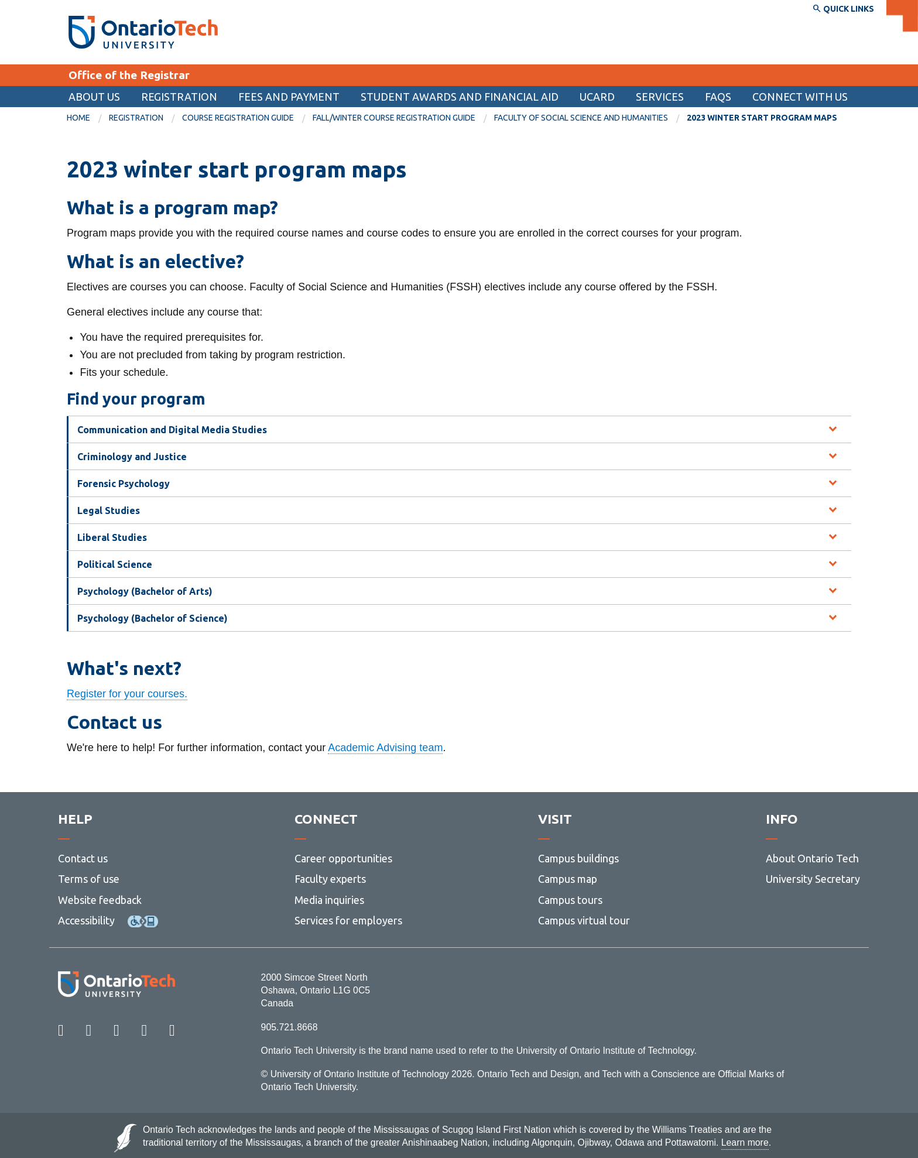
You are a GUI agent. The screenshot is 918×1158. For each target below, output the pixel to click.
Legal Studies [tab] (108, 510)
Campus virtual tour (584, 920)
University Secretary (813, 879)
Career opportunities (343, 858)
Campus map (567, 879)
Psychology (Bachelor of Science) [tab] (152, 618)
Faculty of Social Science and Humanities (581, 117)
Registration (179, 96)
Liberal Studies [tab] (112, 537)
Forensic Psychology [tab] (123, 483)
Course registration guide (238, 117)
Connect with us (800, 96)
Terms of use (88, 879)
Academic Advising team (385, 747)
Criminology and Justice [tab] (132, 456)
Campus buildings (578, 858)
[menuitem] (459, 96)
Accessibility (86, 920)
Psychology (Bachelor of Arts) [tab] (145, 591)
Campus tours (570, 900)
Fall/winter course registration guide (394, 117)
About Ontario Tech (812, 858)
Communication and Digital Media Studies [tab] (172, 429)
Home (78, 117)
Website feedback (100, 900)
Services (660, 96)
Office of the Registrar (129, 74)
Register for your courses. (127, 694)
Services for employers (348, 920)
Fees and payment (289, 96)
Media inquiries (329, 900)
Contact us (83, 858)
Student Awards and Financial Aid (460, 96)
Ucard (597, 96)
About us (94, 96)
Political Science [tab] (114, 564)
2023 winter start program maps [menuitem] (762, 117)
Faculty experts (330, 879)
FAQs (718, 96)
